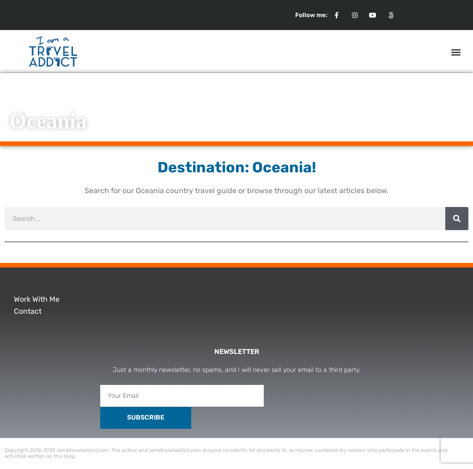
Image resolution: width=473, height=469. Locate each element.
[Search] (456, 218)
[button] (456, 52)
